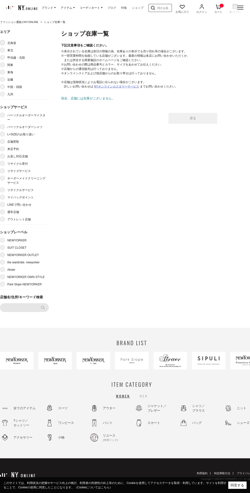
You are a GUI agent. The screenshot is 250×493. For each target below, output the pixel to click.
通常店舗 (13, 212)
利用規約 (202, 473)
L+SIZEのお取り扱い (21, 134)
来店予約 (13, 149)
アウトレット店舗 (19, 219)
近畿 (10, 79)
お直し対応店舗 (17, 156)
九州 (10, 94)
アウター (109, 408)
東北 (10, 50)
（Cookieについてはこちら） (93, 487)
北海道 (11, 43)
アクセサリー (22, 437)
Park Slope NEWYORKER (24, 284)
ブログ (111, 8)
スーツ (63, 408)
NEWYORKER (17, 240)
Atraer (11, 269)
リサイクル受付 (17, 163)
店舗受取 (13, 141)
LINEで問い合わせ (19, 204)
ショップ (138, 8)
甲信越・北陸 (16, 57)
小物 (61, 437)
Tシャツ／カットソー (21, 423)
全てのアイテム (24, 408)
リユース (116, 438)
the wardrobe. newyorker (23, 262)
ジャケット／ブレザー (157, 408)
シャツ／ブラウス (198, 408)
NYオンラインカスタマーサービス (116, 86)
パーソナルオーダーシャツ (24, 127)
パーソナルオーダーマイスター (26, 117)
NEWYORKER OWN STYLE (26, 277)
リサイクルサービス (20, 190)
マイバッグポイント (20, 197)
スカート (153, 423)
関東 (10, 65)
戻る (193, 118)
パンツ (107, 423)
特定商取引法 (222, 473)
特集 (124, 8)
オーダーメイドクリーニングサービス (26, 180)
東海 (10, 72)
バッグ (197, 423)
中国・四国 (14, 87)
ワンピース (66, 423)
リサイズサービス (19, 171)
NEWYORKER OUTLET (23, 255)
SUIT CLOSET (16, 247)
